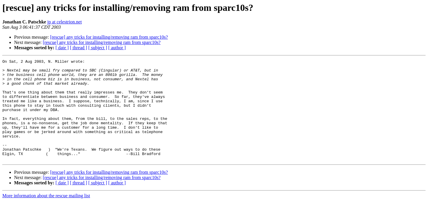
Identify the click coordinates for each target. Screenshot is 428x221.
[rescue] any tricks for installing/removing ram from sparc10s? (109, 37)
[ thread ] (78, 47)
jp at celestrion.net (64, 21)
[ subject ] (97, 47)
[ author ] (117, 47)
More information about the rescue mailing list (46, 215)
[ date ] (62, 47)
